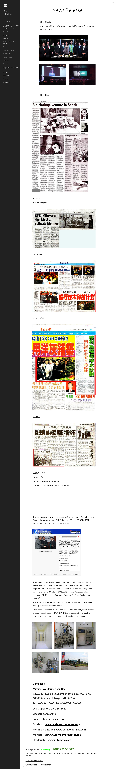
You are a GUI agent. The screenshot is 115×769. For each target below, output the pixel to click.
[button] (113, 2)
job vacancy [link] (6, 82)
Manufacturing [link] (7, 53)
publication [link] (6, 60)
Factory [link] (5, 38)
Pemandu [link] (5, 72)
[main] (67, 10)
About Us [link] (5, 31)
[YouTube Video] (49, 501)
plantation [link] (6, 75)
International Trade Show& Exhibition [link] (10, 67)
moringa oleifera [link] (7, 57)
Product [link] (5, 79)
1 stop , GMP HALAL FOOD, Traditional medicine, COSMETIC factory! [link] (11, 26)
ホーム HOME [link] (7, 22)
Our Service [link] (6, 47)
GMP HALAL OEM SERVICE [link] (8, 42)
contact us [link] (6, 35)
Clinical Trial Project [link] (8, 50)
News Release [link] (7, 64)
